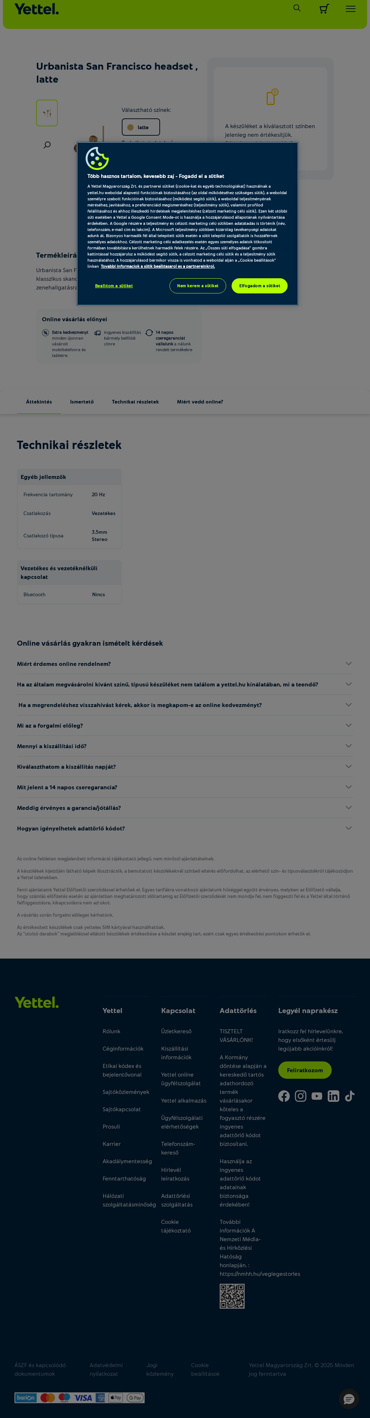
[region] (187, 224)
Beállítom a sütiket (114, 285)
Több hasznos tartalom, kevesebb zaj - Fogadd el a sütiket (155, 176)
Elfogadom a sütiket (259, 285)
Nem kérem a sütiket (198, 285)
